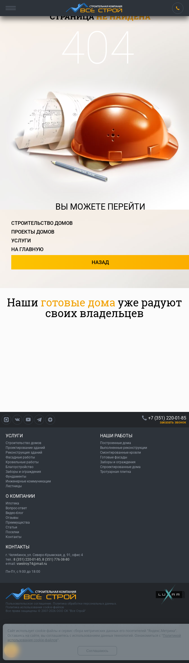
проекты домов (32, 232)
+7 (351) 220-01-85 (177, 8)
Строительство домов (23, 443)
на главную (27, 249)
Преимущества (18, 522)
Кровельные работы (22, 462)
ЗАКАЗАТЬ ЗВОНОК (173, 422)
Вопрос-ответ (16, 508)
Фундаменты (16, 476)
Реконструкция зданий (24, 452)
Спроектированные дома (120, 467)
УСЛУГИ (14, 435)
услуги (21, 240)
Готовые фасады (113, 457)
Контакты (13, 537)
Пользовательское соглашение (28, 603)
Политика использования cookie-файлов (35, 607)
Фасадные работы (20, 457)
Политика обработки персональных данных (84, 603)
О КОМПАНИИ (20, 496)
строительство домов (42, 223)
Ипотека (12, 503)
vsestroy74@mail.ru (32, 564)
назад (100, 262)
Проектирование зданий (25, 447)
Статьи (11, 527)
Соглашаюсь (97, 651)
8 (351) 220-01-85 (27, 559)
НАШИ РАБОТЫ (116, 435)
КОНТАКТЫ (18, 547)
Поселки (12, 532)
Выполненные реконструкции (123, 447)
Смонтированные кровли (120, 452)
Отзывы (12, 517)
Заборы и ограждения (23, 471)
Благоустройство (19, 467)
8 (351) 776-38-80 (55, 559)
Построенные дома (115, 443)
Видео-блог (14, 513)
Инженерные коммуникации (28, 481)
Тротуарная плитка (115, 471)
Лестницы (14, 486)
